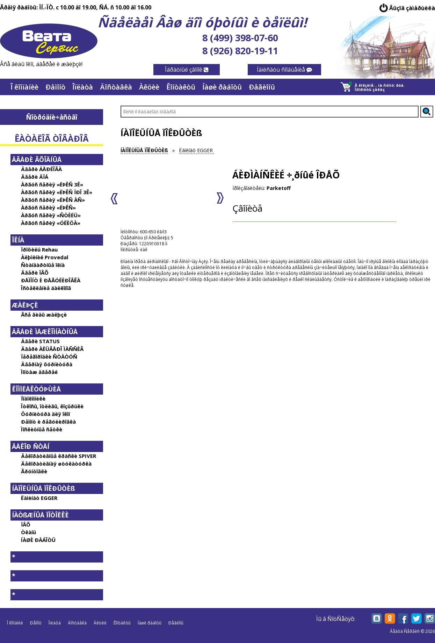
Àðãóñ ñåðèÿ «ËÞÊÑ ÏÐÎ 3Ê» (56, 192)
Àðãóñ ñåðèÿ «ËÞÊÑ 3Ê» (52, 184)
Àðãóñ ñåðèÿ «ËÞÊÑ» (48, 207)
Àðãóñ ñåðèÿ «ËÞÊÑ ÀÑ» (53, 199)
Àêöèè (149, 87)
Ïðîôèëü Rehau (39, 249)
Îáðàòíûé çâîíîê (187, 69)
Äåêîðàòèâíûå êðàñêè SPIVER (58, 455)
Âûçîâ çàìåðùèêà (412, 8)
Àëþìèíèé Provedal (44, 257)
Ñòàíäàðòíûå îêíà (43, 264)
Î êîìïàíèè (24, 87)
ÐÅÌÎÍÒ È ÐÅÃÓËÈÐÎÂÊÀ (50, 280)
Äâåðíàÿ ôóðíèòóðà (46, 364)
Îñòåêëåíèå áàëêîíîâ (46, 287)
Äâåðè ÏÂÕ (35, 272)
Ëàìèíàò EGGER (39, 497)
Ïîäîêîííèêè (33, 398)
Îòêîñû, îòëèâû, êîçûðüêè (52, 406)
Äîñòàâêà (116, 87)
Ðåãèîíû (262, 87)
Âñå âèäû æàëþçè (44, 314)
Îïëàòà (82, 87)
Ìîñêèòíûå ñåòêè (41, 429)
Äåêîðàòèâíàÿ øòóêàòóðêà (56, 463)
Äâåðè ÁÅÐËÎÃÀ (41, 168)
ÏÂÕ (25, 524)
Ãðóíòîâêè (34, 471)
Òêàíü (28, 532)
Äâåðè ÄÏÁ (34, 176)
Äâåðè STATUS (40, 341)
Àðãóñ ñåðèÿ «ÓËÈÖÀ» (50, 222)
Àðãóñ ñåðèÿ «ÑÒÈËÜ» (51, 215)
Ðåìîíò (55, 87)
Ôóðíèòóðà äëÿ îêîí (45, 413)
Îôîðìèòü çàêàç (370, 89)
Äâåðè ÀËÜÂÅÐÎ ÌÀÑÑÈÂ (52, 348)
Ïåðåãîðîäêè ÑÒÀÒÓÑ (49, 356)
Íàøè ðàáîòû (222, 87)
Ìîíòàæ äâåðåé (39, 371)
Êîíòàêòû (180, 87)
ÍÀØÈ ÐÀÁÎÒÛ (38, 539)
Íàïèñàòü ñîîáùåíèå (284, 69)
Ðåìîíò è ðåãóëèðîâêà (48, 421)
